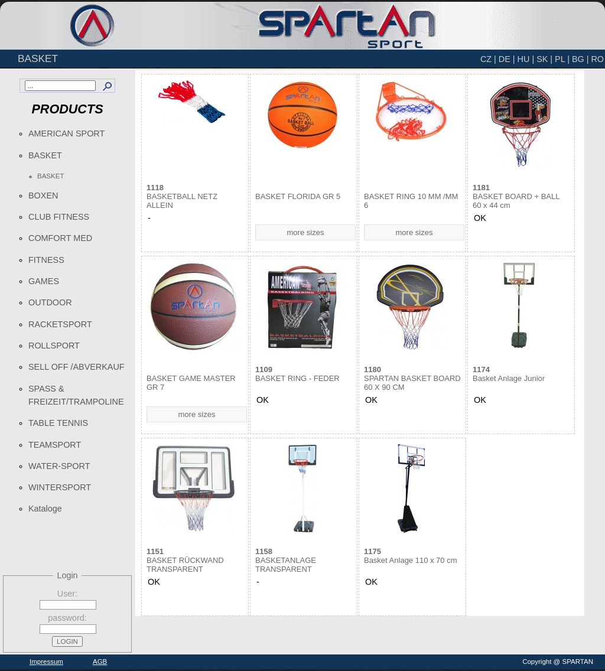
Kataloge (45, 508)
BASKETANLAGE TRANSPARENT (285, 560)
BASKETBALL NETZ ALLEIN (182, 196)
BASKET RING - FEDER (297, 374)
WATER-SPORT (59, 466)
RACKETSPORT (60, 324)
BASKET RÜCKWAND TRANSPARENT (185, 560)
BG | (580, 59)
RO (597, 59)
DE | (507, 59)
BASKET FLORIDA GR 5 (297, 196)
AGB (100, 661)
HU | (526, 59)
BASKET (45, 155)
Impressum (46, 661)
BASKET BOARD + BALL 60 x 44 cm (516, 196)
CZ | (488, 59)
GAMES (43, 281)
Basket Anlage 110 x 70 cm (410, 556)
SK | (544, 59)
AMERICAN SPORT (66, 133)
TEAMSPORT (54, 444)
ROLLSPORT (54, 345)
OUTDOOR (50, 302)
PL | (562, 59)
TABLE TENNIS (58, 423)
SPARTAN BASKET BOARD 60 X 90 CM (412, 378)
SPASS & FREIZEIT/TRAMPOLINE (76, 395)
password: (67, 618)
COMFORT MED (60, 238)
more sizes (305, 232)
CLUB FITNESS (58, 217)
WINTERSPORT (59, 487)
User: (67, 593)
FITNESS (46, 260)
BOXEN (43, 195)
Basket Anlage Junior (509, 374)
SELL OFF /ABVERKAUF (76, 367)
